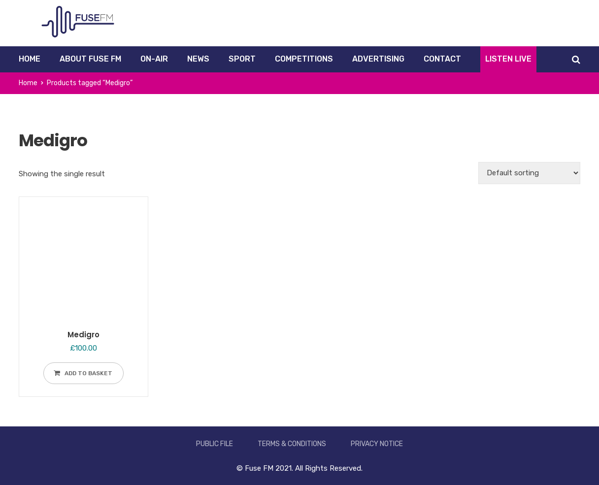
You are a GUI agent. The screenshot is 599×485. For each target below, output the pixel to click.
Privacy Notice (377, 444)
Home (29, 59)
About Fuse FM (90, 59)
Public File (214, 444)
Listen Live (508, 59)
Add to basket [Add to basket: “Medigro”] (88, 373)
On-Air (154, 59)
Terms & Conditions (292, 444)
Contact (442, 59)
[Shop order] (529, 173)
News (198, 59)
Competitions (304, 59)
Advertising (378, 59)
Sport (242, 59)
